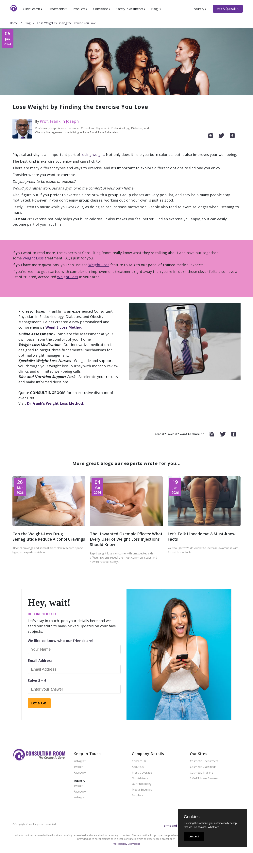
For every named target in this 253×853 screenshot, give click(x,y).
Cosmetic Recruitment (204, 761)
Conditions (102, 9)
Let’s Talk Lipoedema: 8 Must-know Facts (201, 536)
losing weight (92, 154)
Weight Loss (33, 258)
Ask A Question (227, 9)
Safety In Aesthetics (131, 9)
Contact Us (139, 761)
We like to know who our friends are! (60, 640)
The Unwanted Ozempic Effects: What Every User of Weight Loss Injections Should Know (126, 539)
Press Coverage (142, 772)
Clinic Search (32, 9)
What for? (213, 827)
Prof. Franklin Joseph (59, 121)
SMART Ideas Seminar (204, 778)
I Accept (194, 836)
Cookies (191, 817)
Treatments (57, 9)
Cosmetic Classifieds (203, 767)
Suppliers (137, 795)
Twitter (78, 767)
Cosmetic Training (201, 772)
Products (80, 9)
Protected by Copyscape (126, 843)
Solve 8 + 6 (37, 680)
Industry (200, 9)
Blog (156, 9)
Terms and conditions (177, 826)
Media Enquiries (142, 789)
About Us (138, 767)
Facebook (80, 772)
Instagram (80, 761)
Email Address (40, 660)
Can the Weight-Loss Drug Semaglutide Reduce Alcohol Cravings (48, 536)
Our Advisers (140, 778)
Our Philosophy (141, 784)
